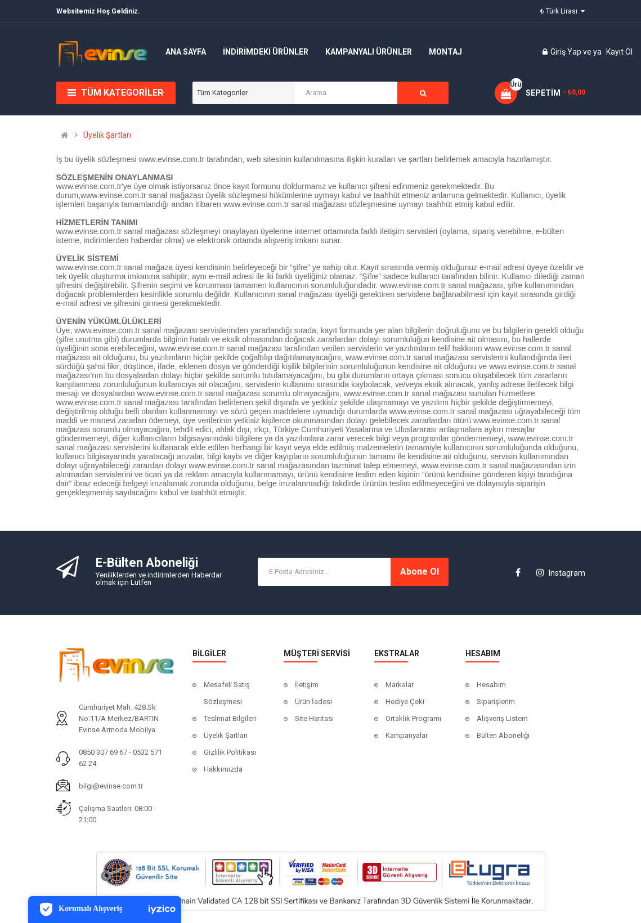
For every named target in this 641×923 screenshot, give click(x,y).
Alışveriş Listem (502, 718)
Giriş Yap (566, 51)
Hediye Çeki (405, 701)
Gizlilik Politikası (230, 752)
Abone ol (419, 571)
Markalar (400, 684)
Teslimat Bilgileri (230, 718)
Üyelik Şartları (107, 135)
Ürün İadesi (313, 701)
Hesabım (491, 684)
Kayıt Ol (619, 51)
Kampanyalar (407, 735)
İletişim (307, 684)
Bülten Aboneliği (503, 735)
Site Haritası (314, 718)
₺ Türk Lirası (562, 11)
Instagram (560, 572)
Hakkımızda (223, 769)
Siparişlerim (496, 701)
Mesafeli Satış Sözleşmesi (227, 693)
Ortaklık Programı (413, 718)
